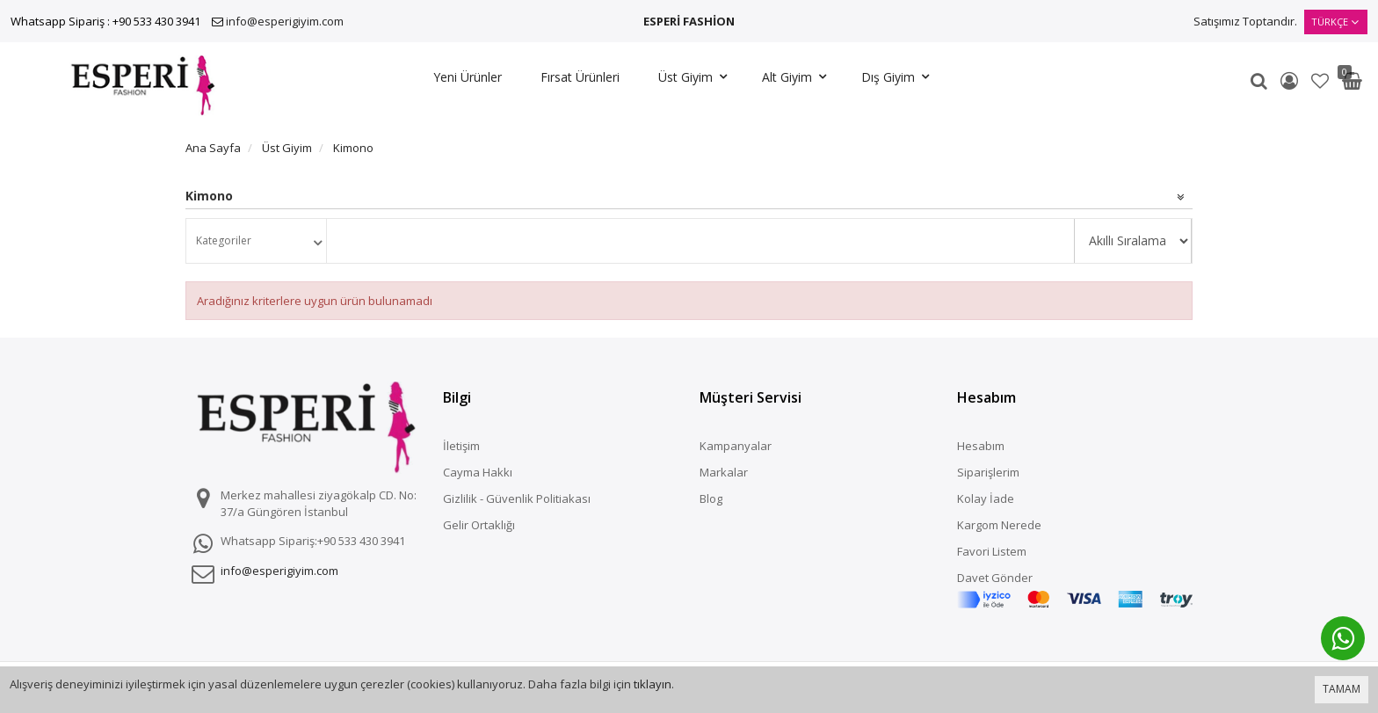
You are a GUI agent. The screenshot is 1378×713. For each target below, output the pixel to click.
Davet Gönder (995, 578)
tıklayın (652, 684)
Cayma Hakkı (477, 472)
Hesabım (980, 446)
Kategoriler (223, 240)
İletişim (461, 446)
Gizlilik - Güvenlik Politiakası (517, 498)
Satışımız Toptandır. (1245, 21)
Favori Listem (991, 551)
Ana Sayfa (213, 148)
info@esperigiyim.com (285, 21)
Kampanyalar (736, 446)
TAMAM (1341, 688)
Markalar (724, 472)
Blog (711, 498)
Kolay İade (985, 498)
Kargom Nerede (999, 525)
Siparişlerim (988, 472)
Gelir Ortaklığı (479, 525)
